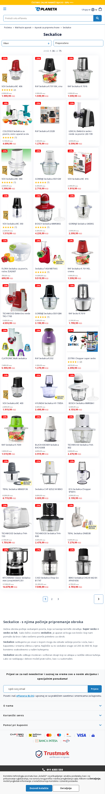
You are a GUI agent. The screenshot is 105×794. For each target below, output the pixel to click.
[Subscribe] (95, 689)
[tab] (52, 706)
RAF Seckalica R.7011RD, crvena (79, 270)
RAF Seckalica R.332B (45, 131)
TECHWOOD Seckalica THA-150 (15, 535)
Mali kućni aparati (23, 27)
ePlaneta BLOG (25, 695)
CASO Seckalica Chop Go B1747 (47, 579)
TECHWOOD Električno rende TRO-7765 (16, 315)
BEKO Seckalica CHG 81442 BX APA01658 (83, 579)
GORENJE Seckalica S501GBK (48, 313)
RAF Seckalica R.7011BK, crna (48, 86)
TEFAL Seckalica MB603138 (15, 489)
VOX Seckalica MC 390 (12, 179)
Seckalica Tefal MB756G (46, 268)
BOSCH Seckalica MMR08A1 (81, 403)
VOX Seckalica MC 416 (78, 179)
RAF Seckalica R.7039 (11, 445)
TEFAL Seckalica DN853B (79, 533)
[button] (86, 9)
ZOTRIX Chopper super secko (82, 358)
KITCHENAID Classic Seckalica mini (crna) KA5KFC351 (16, 579)
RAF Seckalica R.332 (44, 358)
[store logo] (46, 9)
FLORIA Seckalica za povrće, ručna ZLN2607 (15, 270)
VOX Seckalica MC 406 (12, 86)
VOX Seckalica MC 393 (13, 224)
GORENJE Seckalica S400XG (81, 224)
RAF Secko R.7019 (77, 313)
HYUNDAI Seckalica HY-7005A (49, 403)
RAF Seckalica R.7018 (77, 86)
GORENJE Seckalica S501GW (48, 179)
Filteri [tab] (6, 43)
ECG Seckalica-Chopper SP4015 (80, 490)
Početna (8, 27)
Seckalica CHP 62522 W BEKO (49, 489)
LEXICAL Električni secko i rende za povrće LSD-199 (80, 132)
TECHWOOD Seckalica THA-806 (48, 535)
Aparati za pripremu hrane (47, 27)
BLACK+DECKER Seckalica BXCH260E (47, 446)
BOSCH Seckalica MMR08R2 (48, 224)
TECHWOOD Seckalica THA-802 (81, 446)
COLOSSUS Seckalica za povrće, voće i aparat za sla (16, 132)
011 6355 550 (55, 769)
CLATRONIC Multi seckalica (14, 358)
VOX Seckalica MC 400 (13, 403)
